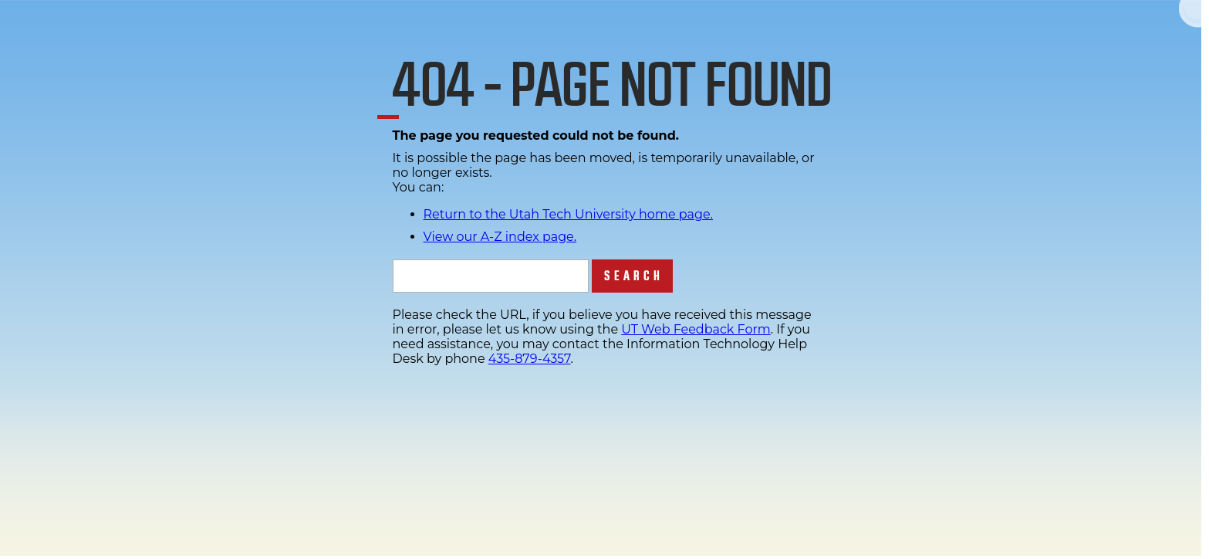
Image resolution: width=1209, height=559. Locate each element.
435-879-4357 (529, 358)
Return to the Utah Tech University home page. (569, 214)
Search (634, 276)
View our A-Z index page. (500, 236)
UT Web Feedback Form (695, 329)
